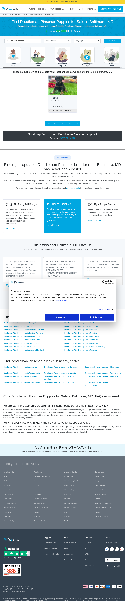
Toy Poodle (68, 521)
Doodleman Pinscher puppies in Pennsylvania (21, 373)
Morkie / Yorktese (70, 508)
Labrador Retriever (40, 499)
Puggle (97, 512)
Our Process (57, 9)
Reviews (91, 9)
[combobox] (21, 41)
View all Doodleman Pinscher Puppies (62, 123)
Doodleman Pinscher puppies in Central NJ (81, 343)
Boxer (36, 481)
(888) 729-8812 (114, 9)
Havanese (67, 494)
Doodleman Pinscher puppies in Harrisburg (81, 330)
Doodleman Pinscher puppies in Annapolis (20, 323)
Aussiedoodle (38, 472)
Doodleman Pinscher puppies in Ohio (59, 382)
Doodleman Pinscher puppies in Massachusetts (97, 383)
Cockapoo (37, 485)
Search (112, 41)
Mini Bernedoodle (10, 503)
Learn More (13, 228)
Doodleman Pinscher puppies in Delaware (60, 367)
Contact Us (68, 554)
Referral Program (91, 566)
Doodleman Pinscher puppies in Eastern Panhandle (23, 333)
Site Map (67, 560)
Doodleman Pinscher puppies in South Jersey (82, 340)
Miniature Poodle (9, 508)
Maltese (67, 499)
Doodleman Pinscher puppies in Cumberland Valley (84, 346)
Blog (81, 9)
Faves (71, 8)
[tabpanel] (22, 274)
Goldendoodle (8, 494)
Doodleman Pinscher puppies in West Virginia (103, 373)
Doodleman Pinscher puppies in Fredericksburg (22, 336)
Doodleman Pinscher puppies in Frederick (81, 323)
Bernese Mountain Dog (42, 476)
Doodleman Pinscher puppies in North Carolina (59, 377)
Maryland (40, 15)
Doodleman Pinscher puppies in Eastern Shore (22, 340)
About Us (88, 543)
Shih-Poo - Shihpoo (101, 516)
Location (74, 560)
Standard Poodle (40, 521)
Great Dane (38, 494)
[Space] (11, 539)
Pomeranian (8, 512)
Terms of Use (26, 589)
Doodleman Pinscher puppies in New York (101, 376)
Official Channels (111, 543)
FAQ (66, 548)
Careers (88, 560)
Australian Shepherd (71, 472)
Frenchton (37, 490)
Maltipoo (98, 499)
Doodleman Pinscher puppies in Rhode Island (21, 382)
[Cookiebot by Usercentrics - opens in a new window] (103, 282)
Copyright (6, 589)
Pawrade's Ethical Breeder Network (15, 592)
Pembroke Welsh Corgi (103, 508)
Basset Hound (100, 472)
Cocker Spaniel (69, 485)
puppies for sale (73, 188)
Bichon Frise (68, 476)
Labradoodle (8, 499)
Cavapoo (98, 481)
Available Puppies (38, 9)
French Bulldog (9, 490)
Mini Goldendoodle (70, 503)
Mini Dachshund (39, 503)
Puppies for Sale (14, 15)
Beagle (6, 476)
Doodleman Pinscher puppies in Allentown (20, 346)
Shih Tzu (67, 516)
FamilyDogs (37, 57)
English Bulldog (100, 485)
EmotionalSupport (62, 57)
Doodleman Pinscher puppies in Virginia (60, 373)
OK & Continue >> (97, 317)
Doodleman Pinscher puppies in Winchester (81, 336)
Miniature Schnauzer (41, 508)
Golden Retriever (100, 490)
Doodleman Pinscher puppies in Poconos (80, 350)
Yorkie (97, 521)
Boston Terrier (8, 481)
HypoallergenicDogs (87, 57)
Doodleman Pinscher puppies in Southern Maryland (23, 330)
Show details (104, 309)
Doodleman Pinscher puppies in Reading (80, 333)
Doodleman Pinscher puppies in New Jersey (102, 367)
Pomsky (36, 512)
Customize (62, 317)
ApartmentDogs (111, 57)
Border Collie (99, 476)
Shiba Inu (37, 516)
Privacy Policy (16, 589)
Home (5, 15)
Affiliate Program (91, 554)
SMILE (81, 3)
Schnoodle (7, 516)
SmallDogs (13, 57)
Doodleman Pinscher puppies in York (18, 326)
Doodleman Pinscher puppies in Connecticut (21, 376)
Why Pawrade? (70, 543)
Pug (65, 512)
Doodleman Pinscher (28, 15)
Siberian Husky (9, 521)
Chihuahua (7, 485)
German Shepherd (70, 490)
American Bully (9, 472)
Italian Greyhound (101, 494)
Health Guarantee (50, 548)
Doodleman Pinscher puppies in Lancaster (81, 326)
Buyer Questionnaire (51, 554)
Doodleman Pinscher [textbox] (15, 41)
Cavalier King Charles (71, 481)
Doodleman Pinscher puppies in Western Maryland (23, 350)
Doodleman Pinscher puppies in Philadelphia (21, 343)
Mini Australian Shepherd (103, 503)
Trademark (35, 589)
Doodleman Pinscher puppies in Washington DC (21, 368)
